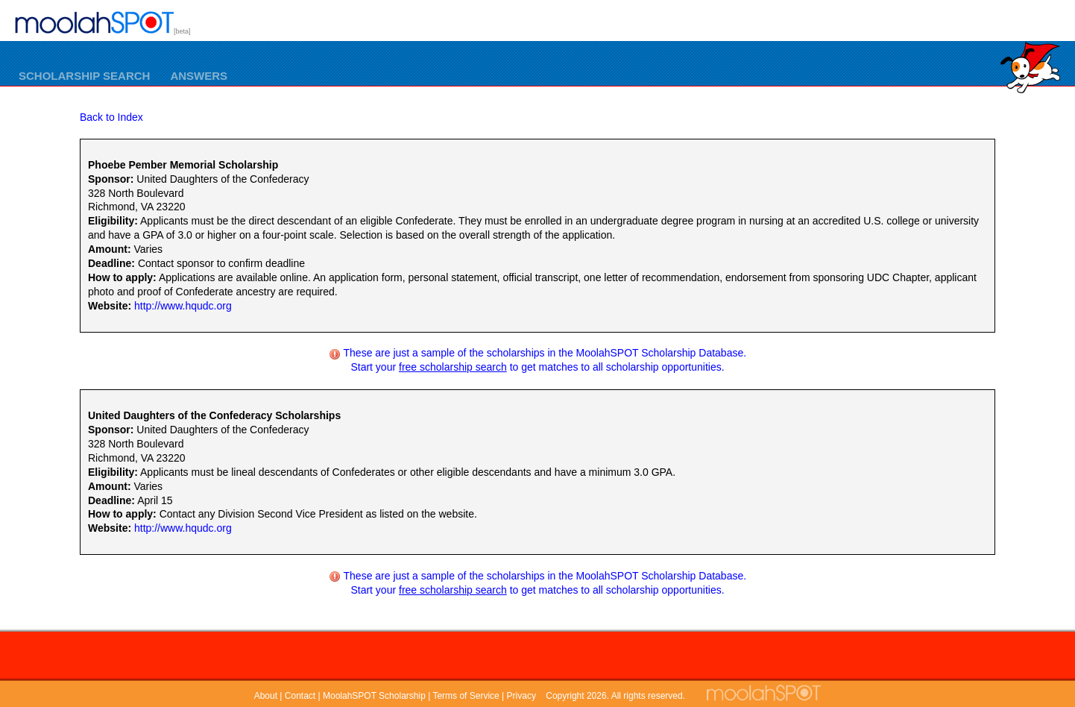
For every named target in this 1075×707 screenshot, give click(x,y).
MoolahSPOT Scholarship (374, 696)
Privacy (521, 696)
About (265, 696)
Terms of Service (465, 696)
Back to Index (111, 117)
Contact (300, 696)
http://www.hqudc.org (183, 306)
